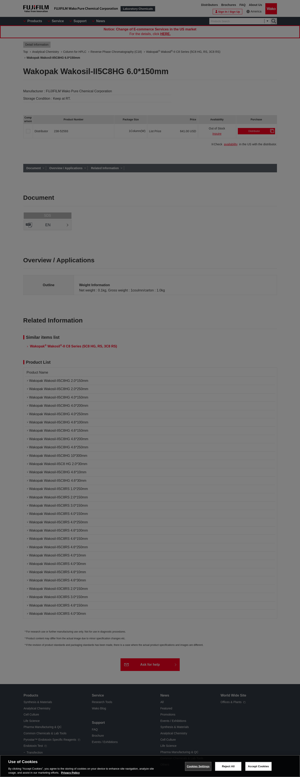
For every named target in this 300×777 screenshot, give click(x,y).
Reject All (228, 766)
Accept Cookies (258, 766)
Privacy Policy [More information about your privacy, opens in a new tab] (70, 773)
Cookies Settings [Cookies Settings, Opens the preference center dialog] (198, 766)
